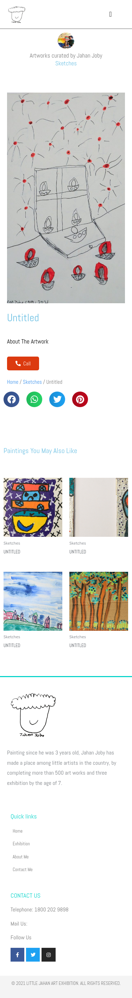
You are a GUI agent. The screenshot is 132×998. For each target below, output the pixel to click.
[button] (110, 14)
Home (12, 381)
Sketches (66, 63)
